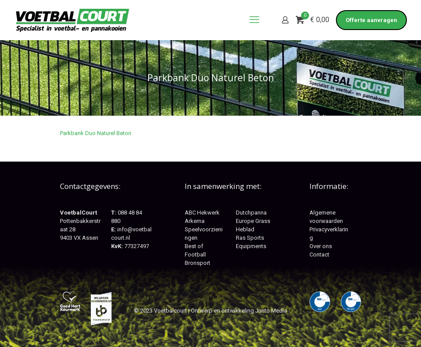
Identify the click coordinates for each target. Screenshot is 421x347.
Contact (319, 254)
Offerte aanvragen (371, 20)
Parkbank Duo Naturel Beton (95, 133)
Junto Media (271, 310)
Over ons (320, 246)
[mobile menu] (254, 19)
